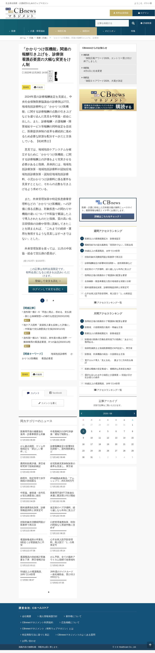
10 (91, 438)
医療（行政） (42, 38)
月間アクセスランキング (108, 313)
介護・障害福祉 (36, 31)
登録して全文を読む (48, 281)
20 (116, 444)
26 (83, 425)
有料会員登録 (122, 13)
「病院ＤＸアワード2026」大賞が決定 (103, 79)
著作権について (74, 616)
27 (91, 425)
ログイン (144, 13)
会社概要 (26, 616)
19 (108, 444)
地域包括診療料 (59, 354)
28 (100, 425)
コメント (33, 393)
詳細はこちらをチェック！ (108, 216)
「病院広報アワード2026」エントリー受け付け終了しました (107, 58)
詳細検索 (147, 23)
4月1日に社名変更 (92, 69)
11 (100, 438)
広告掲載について (70, 622)
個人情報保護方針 (48, 616)
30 (116, 425)
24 (91, 451)
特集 (133, 31)
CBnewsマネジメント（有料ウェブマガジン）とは (47, 628)
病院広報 (60, 31)
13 (116, 438)
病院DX (84, 31)
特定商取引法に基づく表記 (35, 634)
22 (132, 444)
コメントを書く (48, 403)
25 (100, 451)
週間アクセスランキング (108, 231)
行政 (31, 38)
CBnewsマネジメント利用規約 (37, 622)
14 (124, 438)
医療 (12, 31)
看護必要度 (47, 358)
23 (83, 451)
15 (132, 438)
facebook (55, 393)
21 (124, 444)
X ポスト (56, 76)
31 (124, 425)
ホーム (23, 38)
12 (108, 438)
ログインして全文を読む (47, 289)
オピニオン (109, 31)
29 (108, 425)
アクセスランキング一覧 (108, 302)
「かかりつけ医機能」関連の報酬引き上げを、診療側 (75, 38)
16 (83, 444)
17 (91, 444)
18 (100, 444)
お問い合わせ (29, 641)
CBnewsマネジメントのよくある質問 (76, 634)
